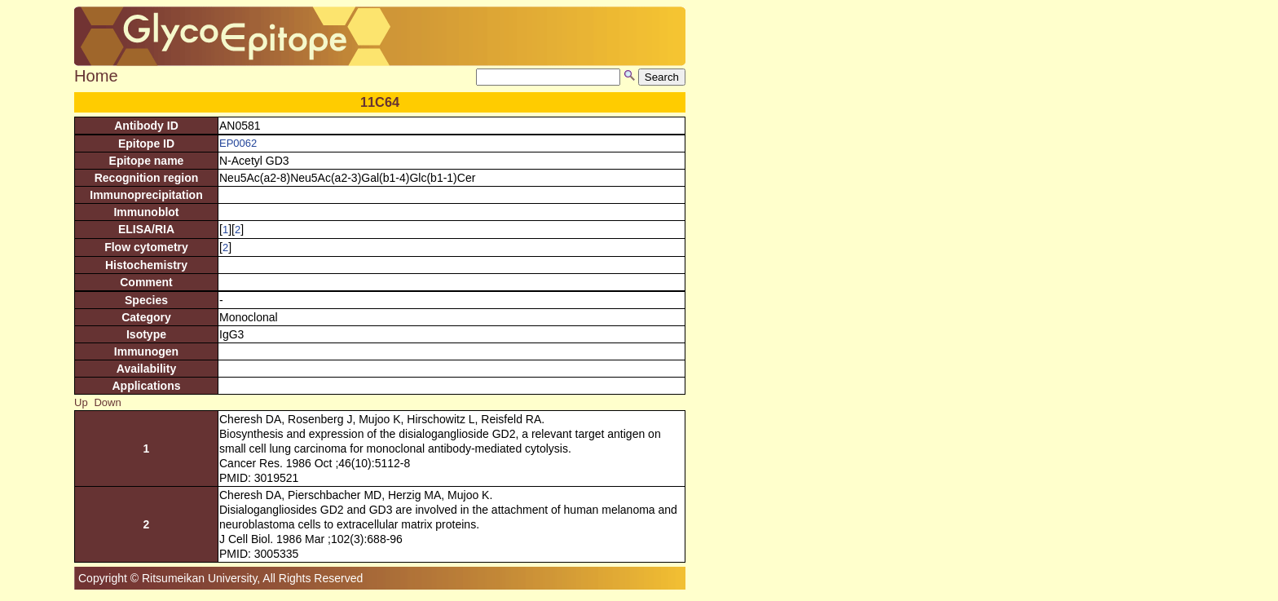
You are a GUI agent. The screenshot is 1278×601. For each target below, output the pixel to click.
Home (96, 76)
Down (107, 402)
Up (81, 402)
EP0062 (238, 143)
